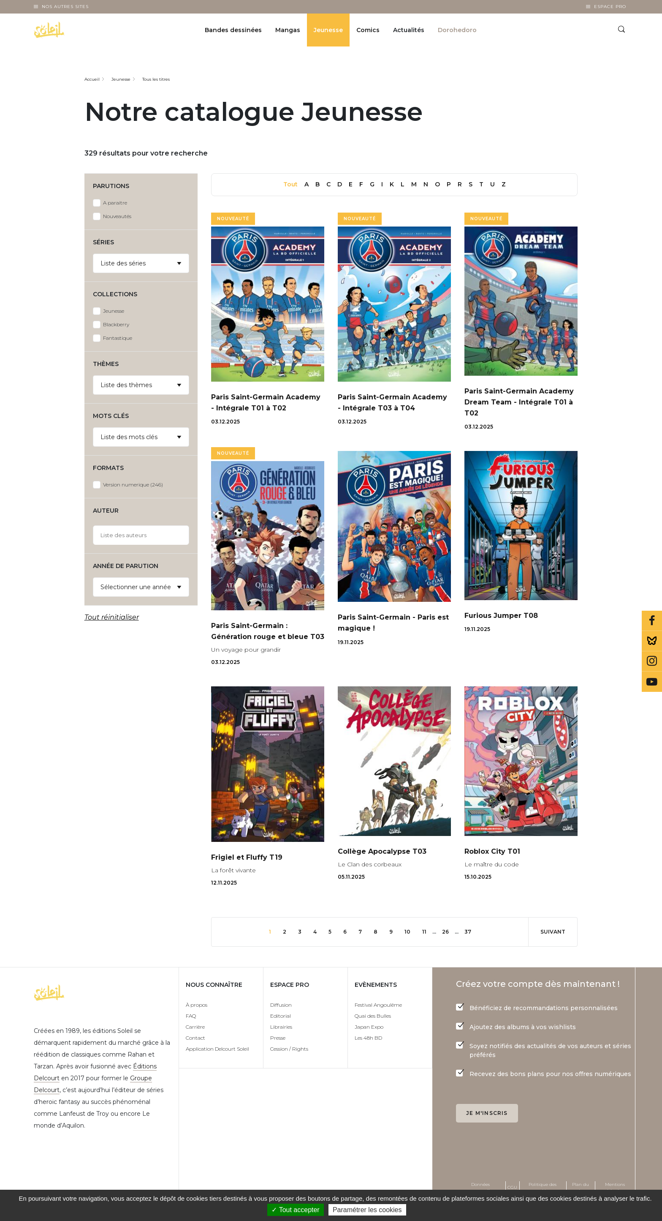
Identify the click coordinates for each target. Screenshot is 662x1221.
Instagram (652, 661)
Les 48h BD (368, 1060)
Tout (290, 184)
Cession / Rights (289, 1071)
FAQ (191, 1038)
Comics (368, 32)
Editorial (280, 1038)
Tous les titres (156, 79)
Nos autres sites (65, 6)
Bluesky (652, 641)
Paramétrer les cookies (367, 1209)
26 (455, 953)
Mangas (287, 32)
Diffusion (281, 1027)
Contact (195, 1060)
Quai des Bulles (373, 1038)
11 (432, 953)
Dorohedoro (457, 32)
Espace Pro (610, 6)
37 (479, 953)
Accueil (92, 79)
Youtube (652, 682)
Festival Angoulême (378, 1027)
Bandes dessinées (233, 32)
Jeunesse (328, 32)
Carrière (195, 1049)
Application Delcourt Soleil (217, 1071)
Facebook (652, 621)
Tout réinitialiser (111, 617)
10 (414, 953)
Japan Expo (369, 1049)
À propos (196, 1027)
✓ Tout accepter (295, 1209)
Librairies (281, 1049)
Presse (277, 1060)
